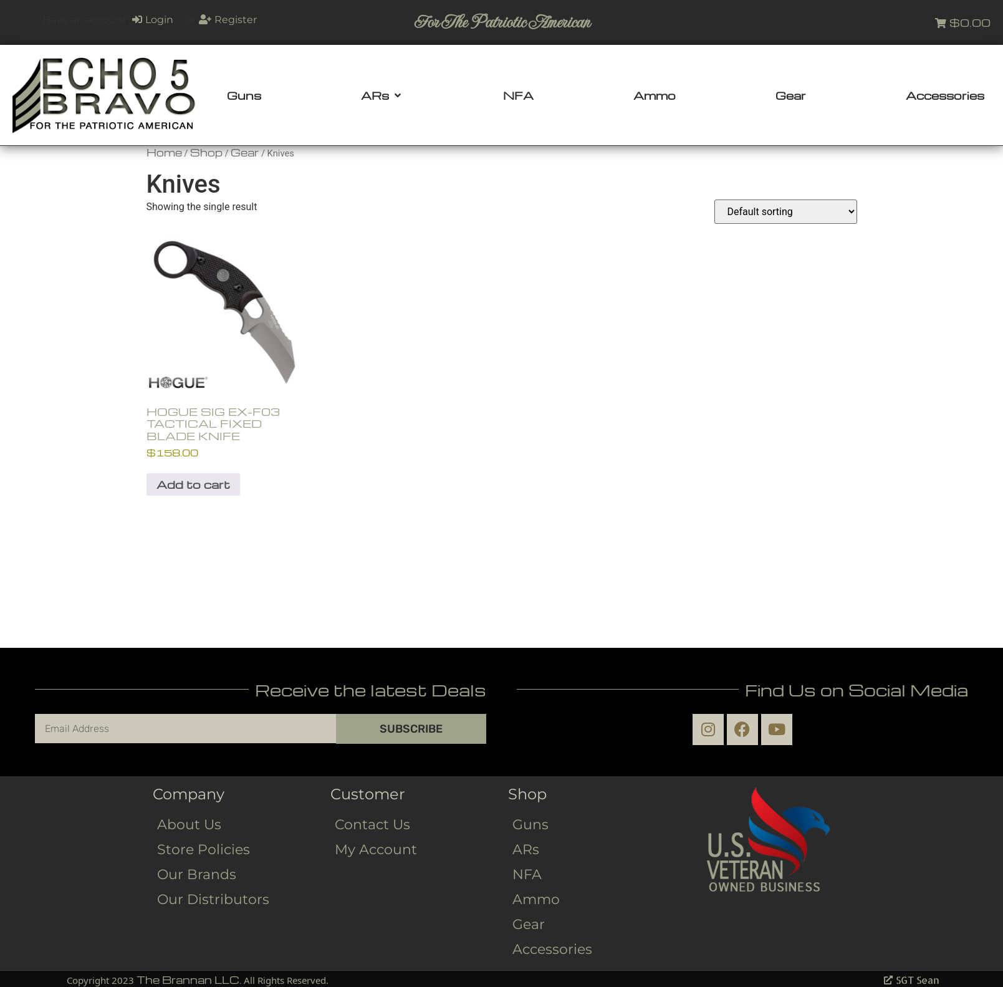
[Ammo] (654, 95)
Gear (245, 152)
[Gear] (790, 95)
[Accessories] (945, 95)
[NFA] (518, 95)
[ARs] (382, 95)
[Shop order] (785, 212)
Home (164, 152)
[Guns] (244, 95)
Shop (206, 152)
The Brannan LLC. (189, 979)
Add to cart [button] (193, 484)
